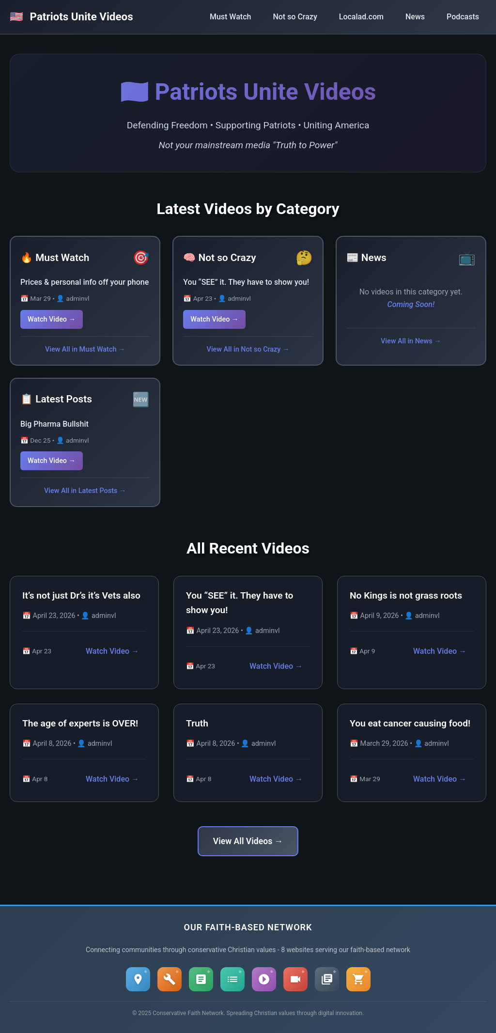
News (415, 16)
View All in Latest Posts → (85, 491)
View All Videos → (248, 841)
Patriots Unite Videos (71, 16)
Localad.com (361, 16)
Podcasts (463, 16)
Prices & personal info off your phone (84, 282)
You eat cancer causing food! (410, 723)
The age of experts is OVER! (80, 723)
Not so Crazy (295, 16)
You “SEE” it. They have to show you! (246, 282)
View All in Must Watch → (85, 349)
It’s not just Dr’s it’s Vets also (81, 595)
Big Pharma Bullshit (54, 424)
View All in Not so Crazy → (248, 349)
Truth (197, 723)
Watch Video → (52, 319)
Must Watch (230, 16)
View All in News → (411, 341)
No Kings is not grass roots (406, 595)
